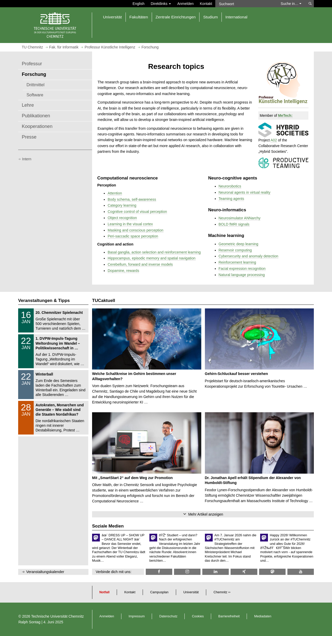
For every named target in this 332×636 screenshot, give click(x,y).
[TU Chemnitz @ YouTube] (300, 572)
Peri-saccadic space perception (133, 236)
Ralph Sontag (29, 622)
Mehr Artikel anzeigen (205, 514)
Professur (32, 63)
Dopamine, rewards (123, 271)
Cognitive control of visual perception (137, 211)
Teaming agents (231, 199)
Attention (115, 193)
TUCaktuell (103, 300)
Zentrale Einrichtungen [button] (176, 17)
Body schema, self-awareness (132, 199)
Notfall (104, 592)
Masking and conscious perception (135, 230)
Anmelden (185, 4)
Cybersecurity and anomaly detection (248, 256)
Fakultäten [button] (138, 17)
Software (34, 94)
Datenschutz (168, 616)
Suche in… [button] (291, 4)
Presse (29, 137)
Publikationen (36, 115)
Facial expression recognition (242, 268)
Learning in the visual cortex (130, 224)
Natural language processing (242, 275)
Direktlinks (161, 4)
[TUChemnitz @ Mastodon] (272, 572)
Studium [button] (210, 17)
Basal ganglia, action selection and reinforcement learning (154, 252)
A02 (274, 140)
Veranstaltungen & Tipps (44, 300)
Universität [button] (112, 17)
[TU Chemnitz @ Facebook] (159, 572)
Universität (191, 592)
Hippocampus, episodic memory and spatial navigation (152, 258)
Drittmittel (35, 84)
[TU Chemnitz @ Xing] (244, 572)
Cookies (198, 616)
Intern (26, 159)
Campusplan (159, 592)
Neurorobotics (230, 186)
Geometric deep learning (238, 244)
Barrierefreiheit (229, 616)
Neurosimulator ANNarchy (240, 218)
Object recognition (122, 218)
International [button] (236, 17)
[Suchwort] (245, 3)
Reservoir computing (235, 250)
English (138, 4)
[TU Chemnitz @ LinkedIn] (215, 572)
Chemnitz (220, 592)
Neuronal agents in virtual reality (245, 192)
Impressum (137, 616)
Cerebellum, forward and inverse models (140, 264)
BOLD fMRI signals (234, 224)
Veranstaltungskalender (45, 572)
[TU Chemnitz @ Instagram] (187, 572)
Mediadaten (262, 616)
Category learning (122, 205)
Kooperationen (37, 126)
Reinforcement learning (237, 262)
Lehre (28, 105)
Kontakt (206, 4)
